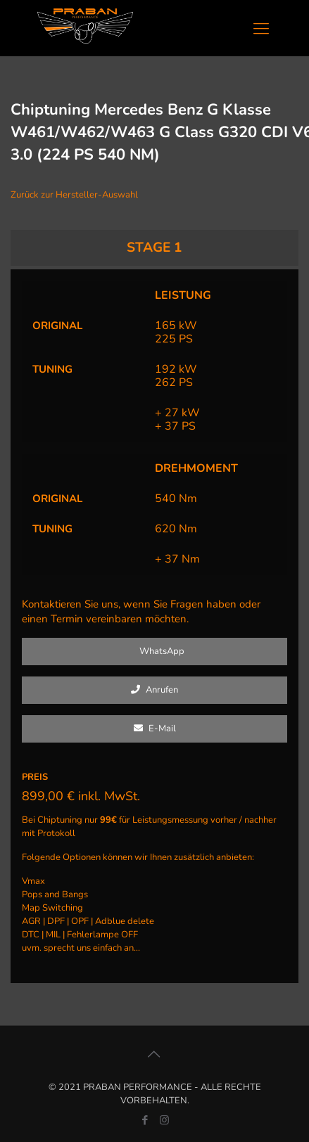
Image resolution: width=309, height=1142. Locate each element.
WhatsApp (154, 651)
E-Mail (155, 728)
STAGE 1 (154, 247)
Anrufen (154, 690)
